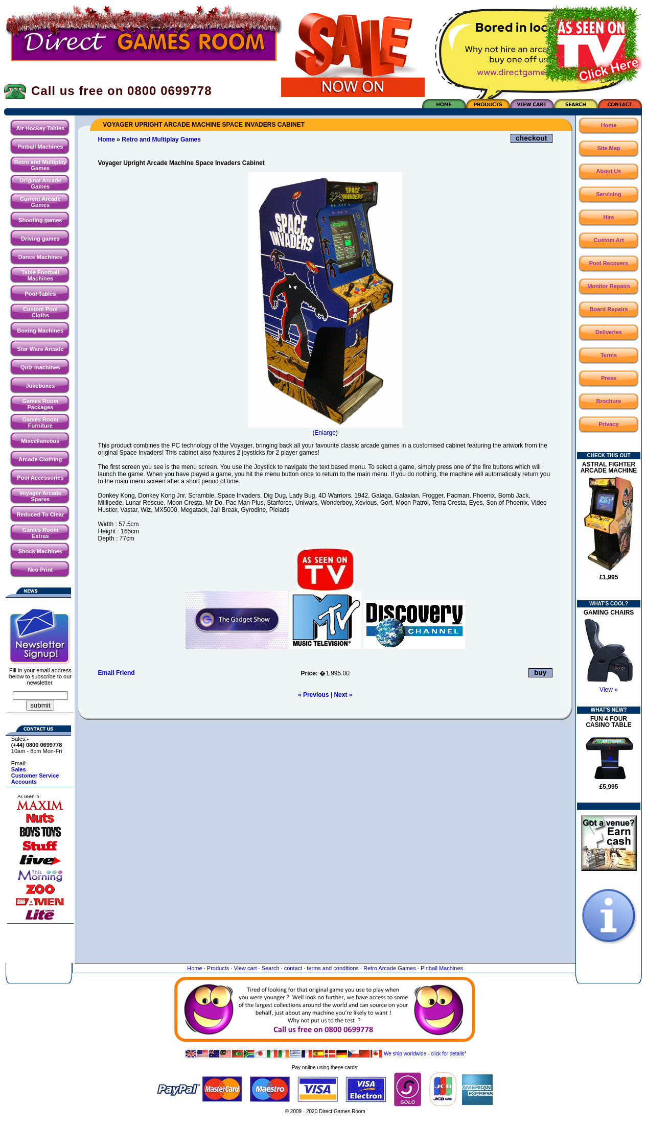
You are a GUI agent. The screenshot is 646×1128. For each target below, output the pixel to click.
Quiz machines (40, 367)
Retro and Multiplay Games (40, 165)
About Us (608, 171)
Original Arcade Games (40, 183)
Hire (608, 217)
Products (218, 968)
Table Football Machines (40, 275)
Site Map (608, 148)
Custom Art (608, 240)
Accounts (24, 782)
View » (608, 689)
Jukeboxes (40, 386)
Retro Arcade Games (389, 968)
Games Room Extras (40, 533)
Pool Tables (40, 294)
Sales (18, 769)
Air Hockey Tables (40, 128)
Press (608, 378)
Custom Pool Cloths (40, 312)
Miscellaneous (40, 441)
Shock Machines (40, 551)
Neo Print (40, 570)
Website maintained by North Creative (325, 1121)
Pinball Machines (40, 147)
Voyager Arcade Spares (40, 496)
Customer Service (35, 775)
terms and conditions (333, 968)
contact (293, 968)
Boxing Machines (40, 330)
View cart (245, 968)
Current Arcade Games (40, 202)
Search (271, 968)
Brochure (608, 401)
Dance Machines (40, 257)
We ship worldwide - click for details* (325, 1053)
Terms (609, 355)
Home (106, 139)
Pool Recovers (608, 263)
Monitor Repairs (608, 286)
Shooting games (40, 220)
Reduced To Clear (40, 514)
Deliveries (608, 332)
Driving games (40, 239)
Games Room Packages (40, 404)
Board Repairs (608, 309)
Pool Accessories (40, 478)
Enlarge (324, 432)
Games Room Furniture (40, 422)
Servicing (608, 194)
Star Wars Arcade (40, 349)
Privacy (608, 424)
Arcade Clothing (40, 459)
